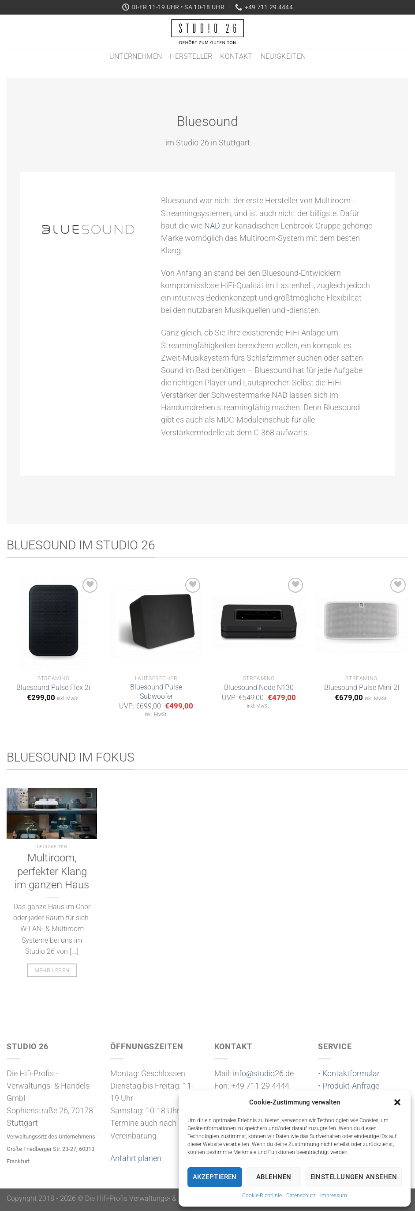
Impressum (333, 1195)
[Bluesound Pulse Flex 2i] (54, 622)
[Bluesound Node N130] (259, 622)
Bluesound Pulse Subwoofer (156, 692)
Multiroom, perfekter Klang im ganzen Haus (52, 871)
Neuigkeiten (283, 56)
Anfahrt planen (135, 1158)
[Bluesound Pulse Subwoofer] (156, 622)
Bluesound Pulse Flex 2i (53, 687)
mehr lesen (52, 970)
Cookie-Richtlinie (262, 1195)
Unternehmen (135, 56)
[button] (397, 1102)
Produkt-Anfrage (350, 1086)
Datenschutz (301, 1195)
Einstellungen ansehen (353, 1177)
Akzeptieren (215, 1177)
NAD (212, 225)
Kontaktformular (351, 1073)
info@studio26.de (263, 1073)
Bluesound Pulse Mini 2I (361, 687)
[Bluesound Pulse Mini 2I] (361, 622)
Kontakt (236, 56)
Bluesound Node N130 (259, 687)
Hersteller (191, 56)
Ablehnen (274, 1177)
